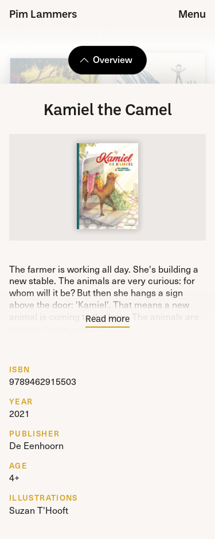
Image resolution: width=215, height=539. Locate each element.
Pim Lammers (43, 15)
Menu (192, 15)
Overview (105, 59)
